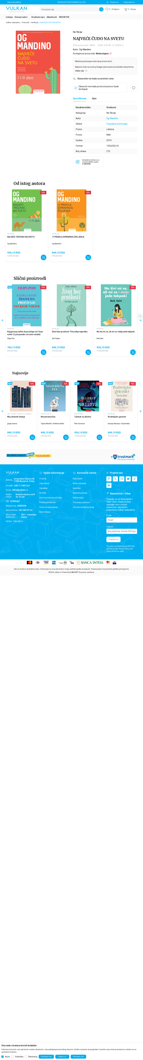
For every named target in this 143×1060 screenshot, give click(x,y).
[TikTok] (134, 478)
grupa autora (12, 424)
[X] (115, 478)
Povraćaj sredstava (81, 502)
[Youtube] (128, 478)
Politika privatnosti (47, 502)
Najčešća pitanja (80, 493)
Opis (94, 98)
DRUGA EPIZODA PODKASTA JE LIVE (72, 2)
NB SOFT (74, 572)
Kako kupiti (77, 479)
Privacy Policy (124, 549)
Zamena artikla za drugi (83, 507)
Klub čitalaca (44, 512)
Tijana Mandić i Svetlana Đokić (52, 424)
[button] (130, 9)
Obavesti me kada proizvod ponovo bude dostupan (99, 87)
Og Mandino (85, 49)
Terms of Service (112, 551)
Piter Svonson (79, 424)
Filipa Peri (11, 338)
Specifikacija (79, 98)
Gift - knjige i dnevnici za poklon (19, 414)
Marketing (32, 1057)
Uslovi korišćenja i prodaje (50, 498)
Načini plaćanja (79, 483)
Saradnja (43, 488)
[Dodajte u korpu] (43, 257)
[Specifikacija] (79, 98)
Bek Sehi (100, 338)
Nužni (7, 1057)
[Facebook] (108, 478)
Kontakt (42, 493)
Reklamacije (78, 498)
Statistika (19, 1057)
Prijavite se (113, 539)
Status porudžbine (14, 2)
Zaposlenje (44, 483)
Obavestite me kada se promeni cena (95, 78)
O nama (42, 479)
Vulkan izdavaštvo (13, 23)
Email (108, 515)
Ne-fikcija (34, 23)
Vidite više (81, 70)
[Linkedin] (108, 485)
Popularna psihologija (116, 123)
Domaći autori (46, 414)
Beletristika (78, 414)
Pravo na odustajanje (48, 507)
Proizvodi (25, 23)
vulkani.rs (58, 572)
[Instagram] (121, 478)
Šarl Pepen (56, 338)
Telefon (109, 527)
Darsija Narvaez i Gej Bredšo (119, 424)
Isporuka (76, 488)
